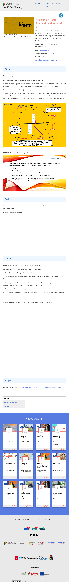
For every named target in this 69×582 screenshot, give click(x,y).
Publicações (51, 519)
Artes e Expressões (45, 50)
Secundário (38, 60)
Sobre (16, 519)
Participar (45, 519)
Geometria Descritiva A (50, 60)
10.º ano (51, 53)
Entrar (47, 7)
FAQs (28, 519)
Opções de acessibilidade (36, 519)
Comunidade (47, 3)
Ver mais (61, 510)
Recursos (37, 3)
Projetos (57, 3)
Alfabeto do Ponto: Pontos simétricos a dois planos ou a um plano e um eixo (40, 387)
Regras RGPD (22, 519)
